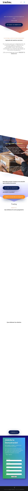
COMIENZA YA (14, 432)
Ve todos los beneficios (11, 188)
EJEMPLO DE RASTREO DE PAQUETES (14, 197)
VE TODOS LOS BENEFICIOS (14, 24)
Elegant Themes (12, 489)
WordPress (22, 489)
